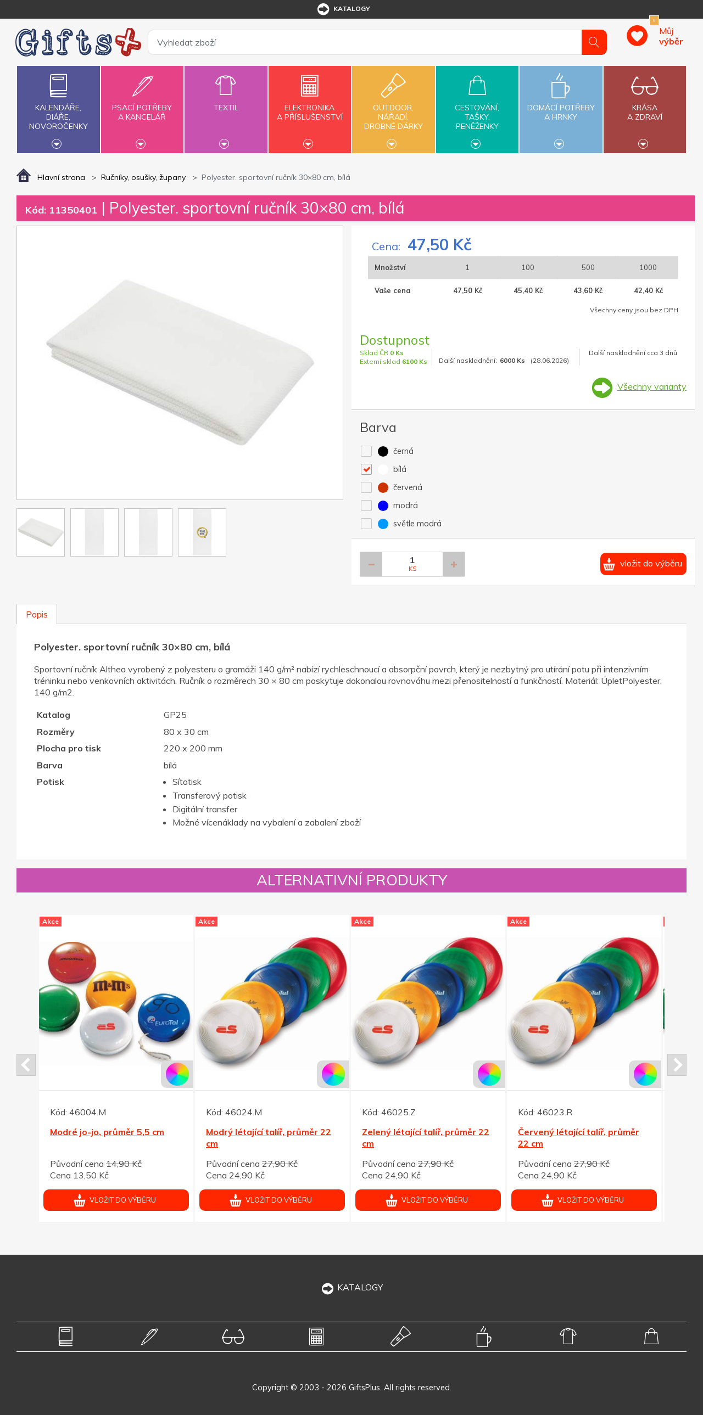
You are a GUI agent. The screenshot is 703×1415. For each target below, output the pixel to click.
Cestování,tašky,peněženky (477, 108)
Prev (26, 1065)
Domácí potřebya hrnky (560, 106)
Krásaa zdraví (644, 106)
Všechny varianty (652, 386)
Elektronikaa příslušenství (309, 106)
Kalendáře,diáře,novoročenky (58, 108)
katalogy (343, 9)
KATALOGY (351, 1287)
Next (677, 1065)
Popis (37, 614)
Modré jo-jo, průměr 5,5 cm (107, 1131)
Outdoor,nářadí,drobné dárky (393, 108)
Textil (225, 101)
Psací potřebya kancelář (142, 106)
